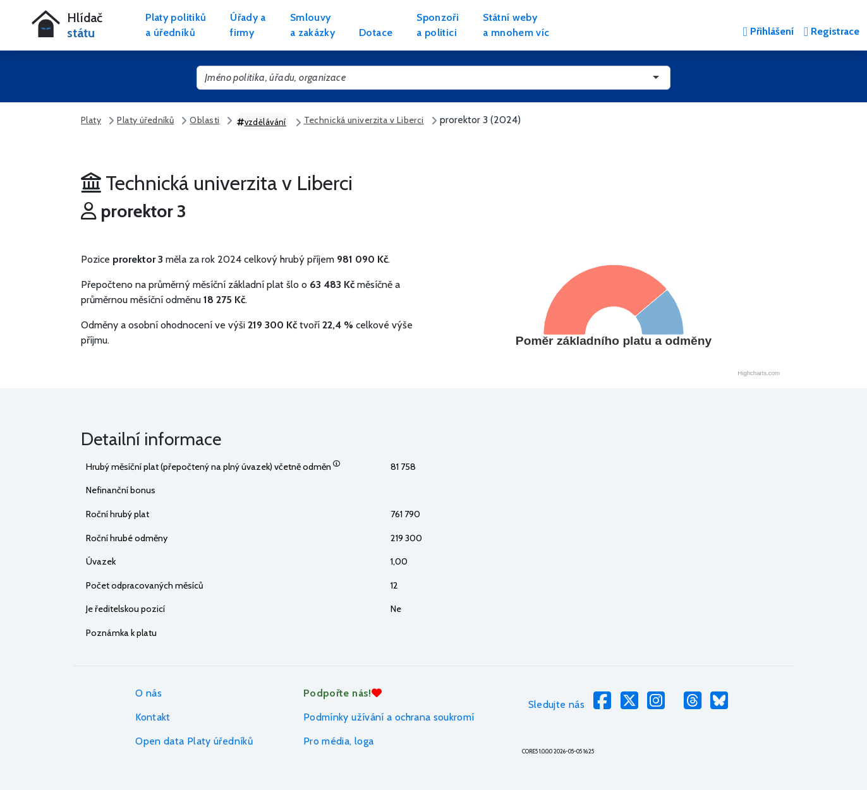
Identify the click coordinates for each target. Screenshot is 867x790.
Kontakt (153, 717)
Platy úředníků (145, 120)
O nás (148, 693)
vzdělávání (261, 122)
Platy (91, 120)
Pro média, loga (338, 741)
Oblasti (204, 120)
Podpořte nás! (342, 693)
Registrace (831, 31)
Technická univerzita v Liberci (364, 120)
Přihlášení (768, 31)
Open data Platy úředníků (194, 741)
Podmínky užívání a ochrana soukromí (389, 717)
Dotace (375, 33)
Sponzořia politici (437, 25)
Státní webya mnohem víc (516, 25)
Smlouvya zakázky (312, 25)
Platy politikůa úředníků (175, 25)
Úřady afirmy (248, 25)
